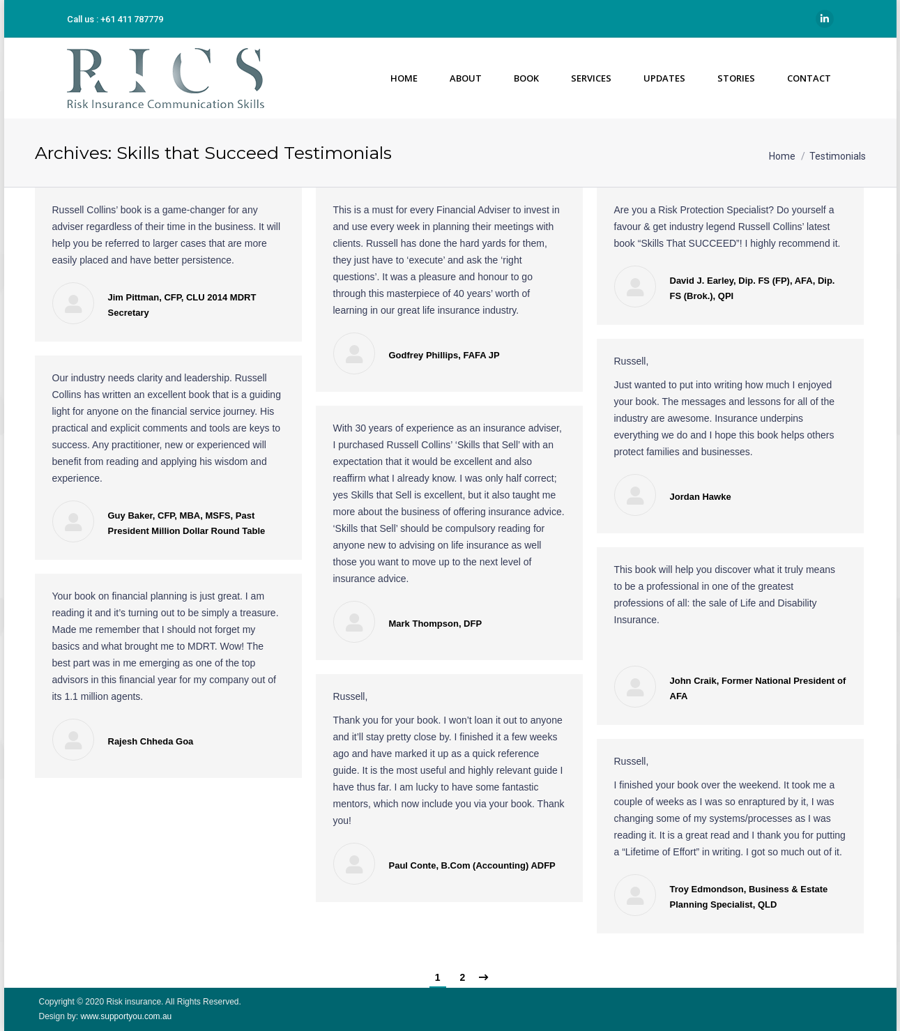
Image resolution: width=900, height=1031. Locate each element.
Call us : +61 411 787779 (115, 19)
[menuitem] (403, 78)
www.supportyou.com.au (124, 1016)
